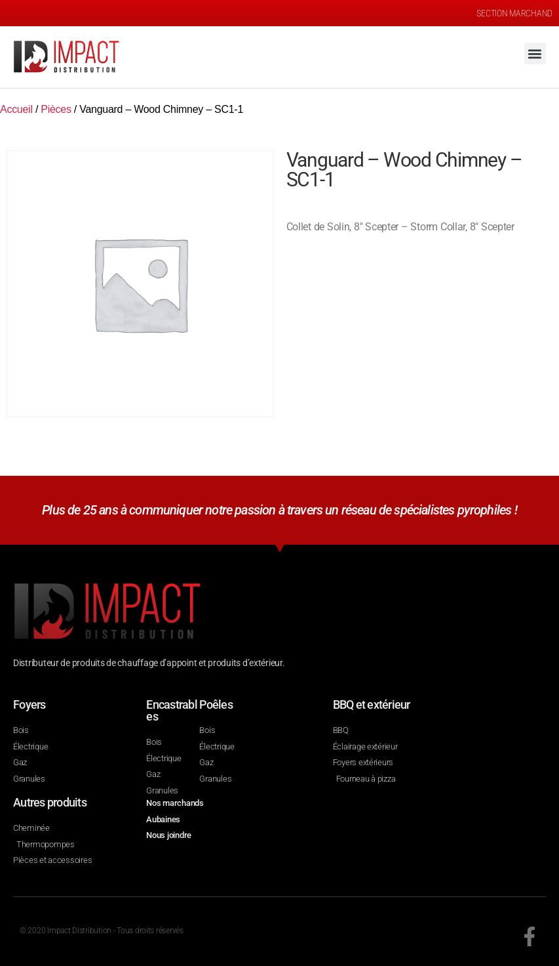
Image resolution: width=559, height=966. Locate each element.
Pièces (56, 109)
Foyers (29, 704)
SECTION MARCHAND (514, 13)
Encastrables (171, 710)
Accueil (16, 109)
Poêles (216, 704)
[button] (535, 53)
